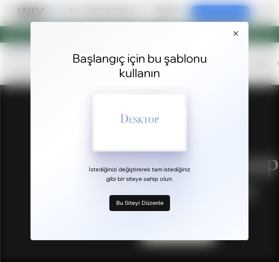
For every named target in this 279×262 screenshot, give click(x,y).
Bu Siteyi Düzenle (139, 202)
